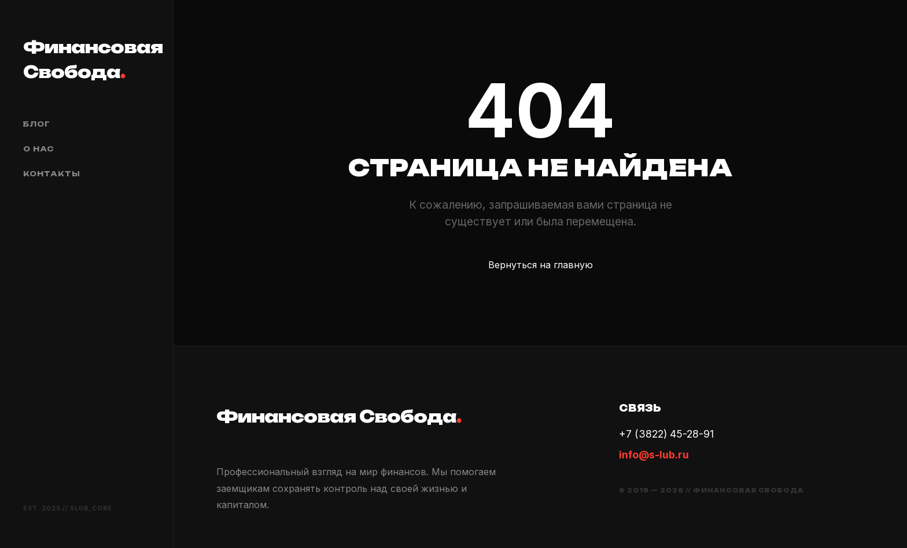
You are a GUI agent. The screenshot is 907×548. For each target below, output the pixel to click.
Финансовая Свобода (86, 59)
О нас (38, 149)
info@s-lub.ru (654, 455)
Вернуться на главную (540, 265)
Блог (36, 124)
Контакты (51, 173)
